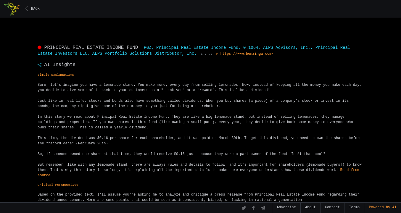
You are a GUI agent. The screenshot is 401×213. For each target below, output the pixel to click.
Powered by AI (383, 207)
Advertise (286, 207)
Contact (332, 207)
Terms (354, 207)
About (310, 207)
